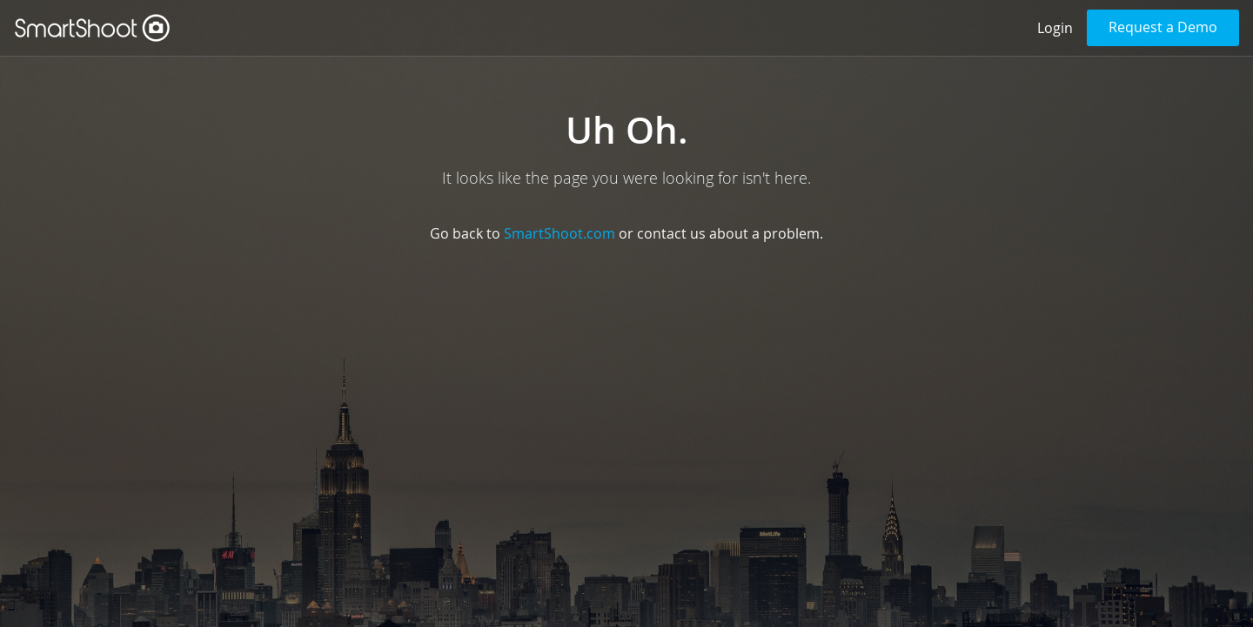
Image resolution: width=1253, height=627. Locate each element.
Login (1055, 27)
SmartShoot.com (559, 233)
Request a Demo (1163, 27)
